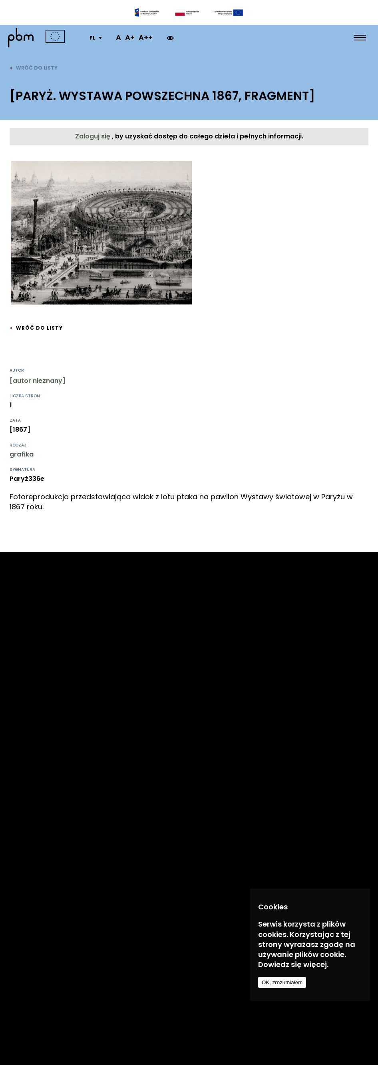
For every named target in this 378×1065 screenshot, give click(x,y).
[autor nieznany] (38, 380)
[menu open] (360, 37)
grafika (22, 454)
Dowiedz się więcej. (293, 964)
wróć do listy (34, 67)
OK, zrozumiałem (282, 982)
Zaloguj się (93, 136)
